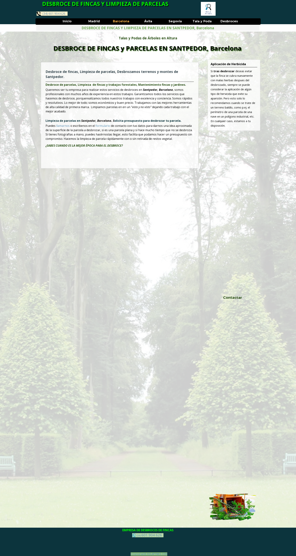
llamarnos (75, 123)
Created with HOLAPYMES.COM (149, 554)
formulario (107, 123)
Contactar (232, 297)
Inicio (67, 21)
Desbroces (229, 21)
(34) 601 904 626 (51, 13)
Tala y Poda (202, 21)
